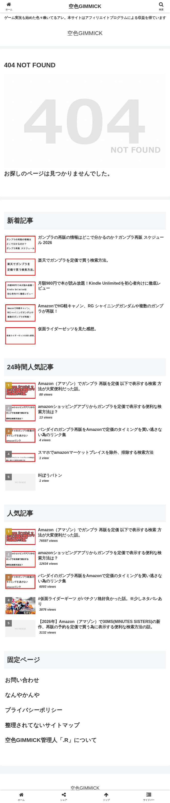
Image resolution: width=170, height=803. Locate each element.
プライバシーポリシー (33, 710)
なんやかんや (22, 695)
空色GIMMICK (85, 6)
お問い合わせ (22, 680)
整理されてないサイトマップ (42, 725)
